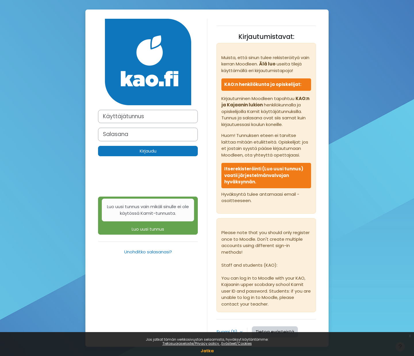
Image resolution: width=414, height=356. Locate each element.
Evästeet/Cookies (236, 343)
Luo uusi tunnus (148, 215)
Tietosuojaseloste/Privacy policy (191, 343)
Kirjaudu (148, 151)
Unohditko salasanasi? (148, 252)
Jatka (207, 351)
